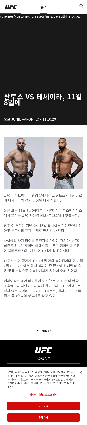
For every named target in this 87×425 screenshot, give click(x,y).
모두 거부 (43, 406)
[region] (43, 395)
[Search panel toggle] (81, 6)
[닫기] (81, 372)
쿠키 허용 (43, 417)
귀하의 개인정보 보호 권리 (43, 394)
